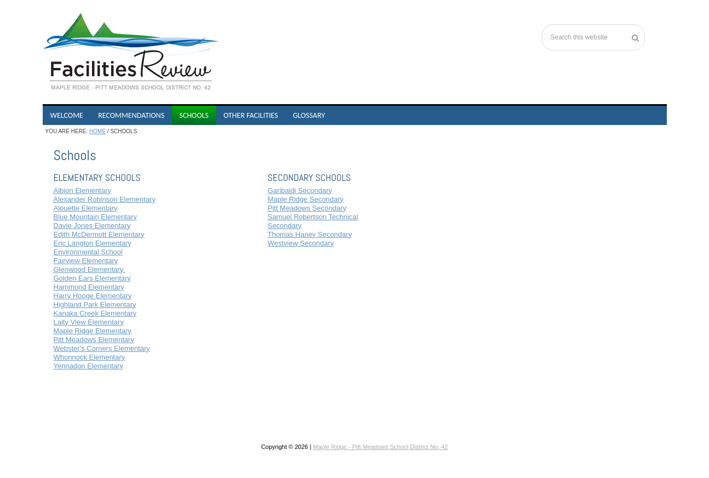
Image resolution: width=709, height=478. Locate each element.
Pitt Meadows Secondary (307, 208)
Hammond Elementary (89, 287)
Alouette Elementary (86, 208)
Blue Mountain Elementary (95, 217)
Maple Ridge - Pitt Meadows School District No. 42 (380, 446)
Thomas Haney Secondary (310, 234)
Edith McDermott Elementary (99, 234)
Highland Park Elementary (95, 304)
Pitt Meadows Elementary (94, 339)
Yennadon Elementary (88, 366)
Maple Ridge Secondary (306, 199)
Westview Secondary (301, 243)
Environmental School (88, 252)
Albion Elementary (83, 190)
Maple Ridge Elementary (92, 331)
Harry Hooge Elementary (93, 296)
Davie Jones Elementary (92, 225)
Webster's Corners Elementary (102, 348)
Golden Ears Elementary (92, 278)
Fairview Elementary (86, 261)
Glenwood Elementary (90, 269)
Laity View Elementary (89, 322)
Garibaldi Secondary (300, 190)
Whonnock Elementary (89, 357)
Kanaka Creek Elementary (95, 313)
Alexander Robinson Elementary (104, 199)
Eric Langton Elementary (92, 243)
